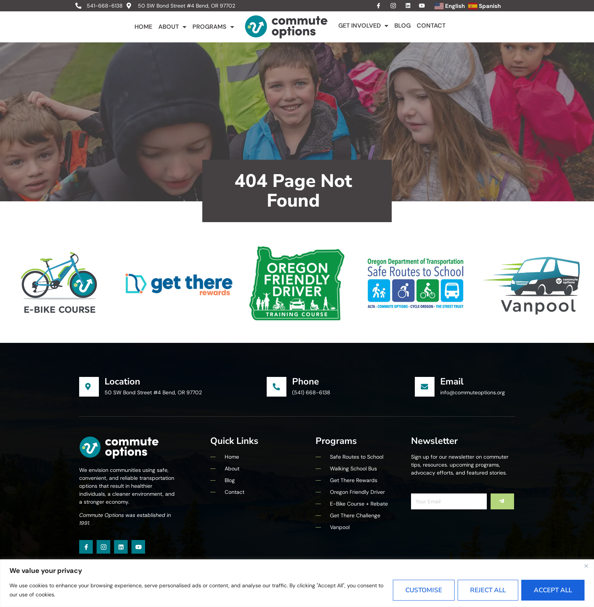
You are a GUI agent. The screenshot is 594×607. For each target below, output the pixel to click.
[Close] (586, 565)
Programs (213, 27)
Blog (402, 26)
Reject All (488, 590)
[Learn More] (173, 387)
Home (143, 27)
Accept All (553, 590)
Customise (423, 590)
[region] (297, 583)
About (172, 27)
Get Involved (363, 26)
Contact (431, 26)
